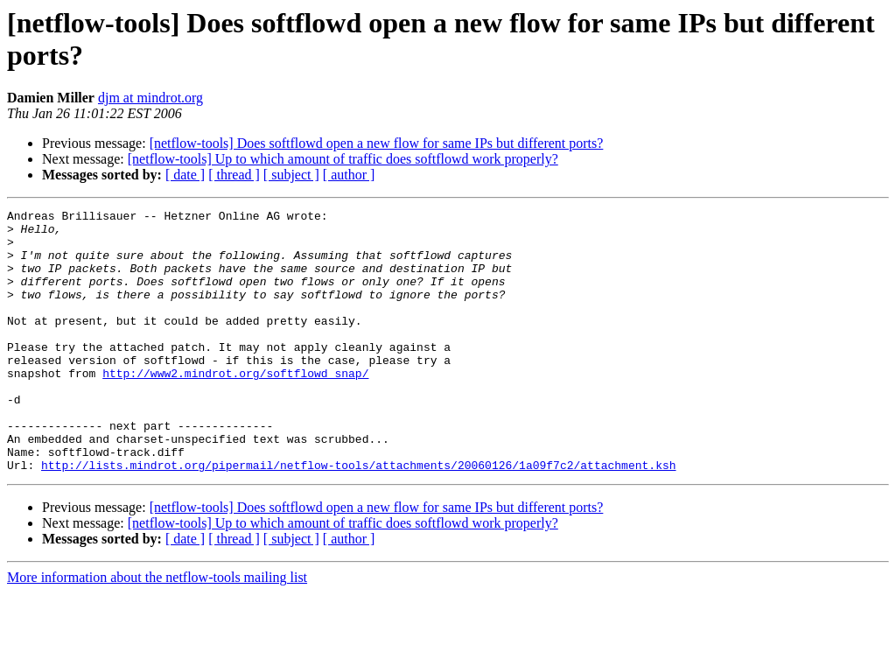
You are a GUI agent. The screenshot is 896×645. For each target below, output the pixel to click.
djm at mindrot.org (150, 97)
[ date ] (185, 174)
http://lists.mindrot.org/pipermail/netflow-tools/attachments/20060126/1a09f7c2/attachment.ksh (358, 517)
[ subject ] (291, 174)
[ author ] (349, 174)
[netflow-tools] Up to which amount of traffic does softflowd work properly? (343, 158)
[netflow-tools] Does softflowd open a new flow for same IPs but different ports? (377, 143)
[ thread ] (234, 174)
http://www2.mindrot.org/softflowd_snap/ (235, 407)
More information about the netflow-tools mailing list (157, 629)
